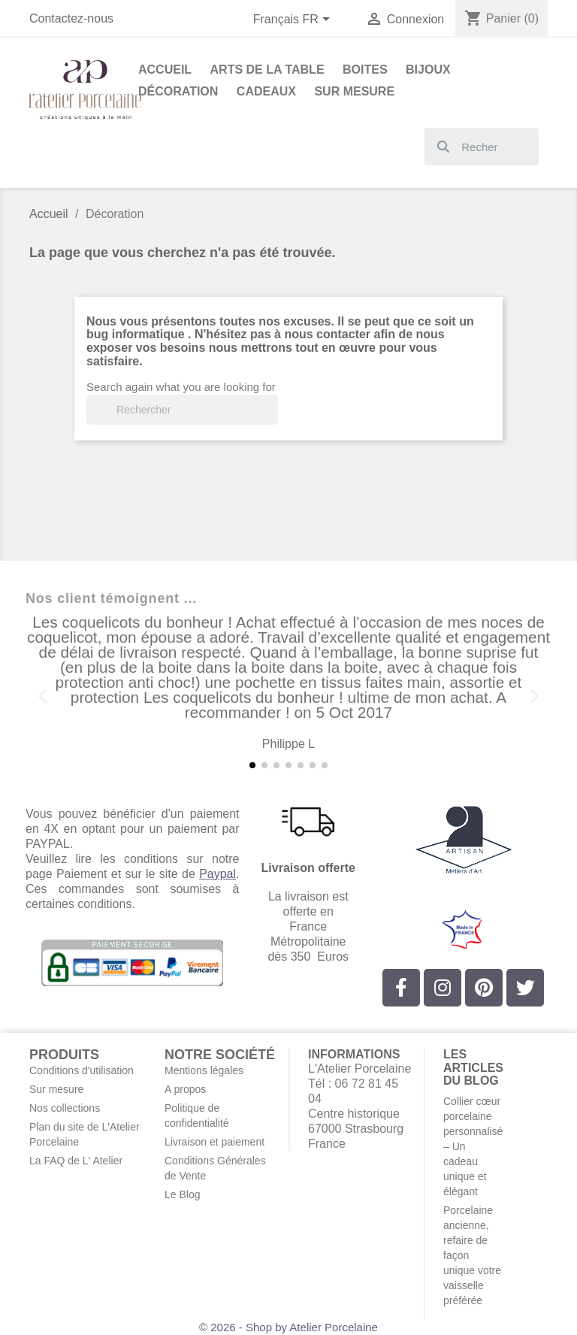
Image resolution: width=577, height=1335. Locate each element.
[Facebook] (401, 988)
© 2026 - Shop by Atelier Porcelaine (288, 1327)
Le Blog (182, 1194)
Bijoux (428, 69)
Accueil (165, 69)
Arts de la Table (267, 69)
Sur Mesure (354, 91)
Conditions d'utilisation (81, 1070)
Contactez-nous (71, 18)
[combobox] (482, 146)
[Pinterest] (484, 988)
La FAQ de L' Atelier (75, 1161)
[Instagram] (442, 988)
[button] (42, 696)
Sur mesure (56, 1089)
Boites (365, 69)
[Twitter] (525, 988)
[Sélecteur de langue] (294, 20)
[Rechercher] (182, 410)
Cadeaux (266, 91)
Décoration (178, 91)
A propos (185, 1089)
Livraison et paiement (214, 1142)
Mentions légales (204, 1070)
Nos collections (64, 1108)
